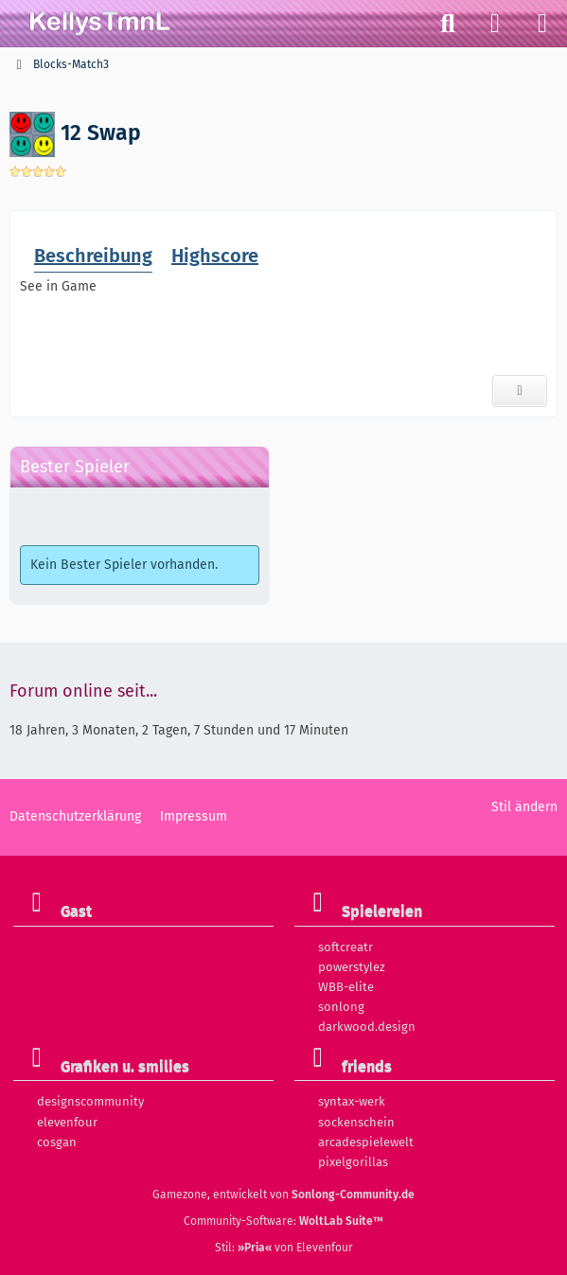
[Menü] (542, 24)
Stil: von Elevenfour (284, 1247)
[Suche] (448, 24)
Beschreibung (93, 254)
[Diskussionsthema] (519, 391)
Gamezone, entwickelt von (283, 1194)
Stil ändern (524, 807)
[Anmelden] (495, 23)
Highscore (214, 254)
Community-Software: (283, 1221)
